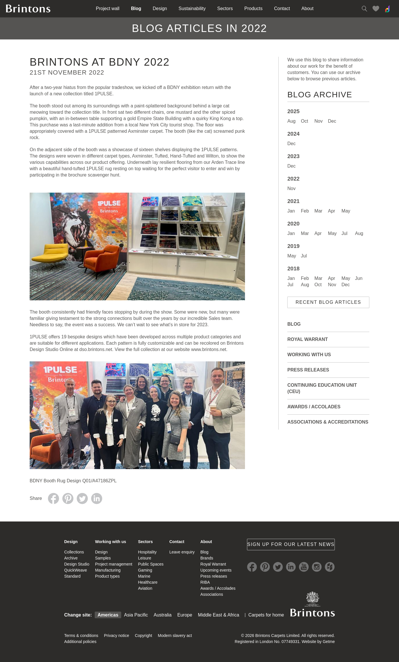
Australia (163, 614)
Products (253, 8)
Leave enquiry (182, 552)
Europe (184, 614)
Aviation (145, 588)
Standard (72, 576)
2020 (293, 224)
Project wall (107, 8)
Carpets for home (266, 614)
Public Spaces (151, 564)
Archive (71, 558)
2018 (293, 268)
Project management (113, 564)
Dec (332, 121)
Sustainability (192, 8)
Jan (291, 210)
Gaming (145, 570)
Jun (358, 278)
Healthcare (147, 582)
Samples (103, 558)
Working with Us (309, 354)
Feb (305, 210)
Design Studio (76, 564)
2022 (293, 179)
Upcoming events (215, 570)
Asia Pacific (136, 614)
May (345, 210)
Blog (136, 8)
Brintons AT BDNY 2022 (100, 62)
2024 (293, 134)
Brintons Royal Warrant (312, 604)
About (307, 8)
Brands (206, 558)
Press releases (308, 369)
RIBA (205, 582)
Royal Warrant (307, 339)
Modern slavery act (175, 635)
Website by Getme (318, 641)
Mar (318, 210)
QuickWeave (75, 570)
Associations (211, 594)
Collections (74, 552)
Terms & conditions (81, 635)
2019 (293, 246)
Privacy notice (116, 635)
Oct (304, 121)
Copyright (143, 635)
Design (160, 8)
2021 (293, 201)
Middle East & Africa (218, 614)
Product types (107, 576)
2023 (293, 156)
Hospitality (147, 552)
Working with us (110, 541)
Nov (318, 121)
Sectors (225, 8)
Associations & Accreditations (327, 422)
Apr (331, 210)
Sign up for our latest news (291, 544)
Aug (291, 121)
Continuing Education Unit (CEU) (322, 388)
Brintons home (28, 8)
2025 (293, 111)
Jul (344, 233)
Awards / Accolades (313, 406)
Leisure (144, 558)
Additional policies (80, 641)
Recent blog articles (328, 302)
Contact (282, 8)
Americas (108, 614)
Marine (144, 576)
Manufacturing (108, 570)
